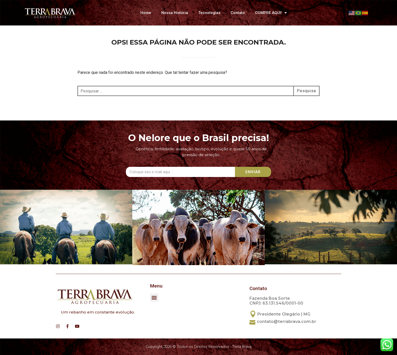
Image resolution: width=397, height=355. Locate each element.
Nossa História (174, 12)
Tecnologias (209, 12)
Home (145, 12)
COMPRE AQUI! (271, 12)
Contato (238, 12)
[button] (154, 297)
